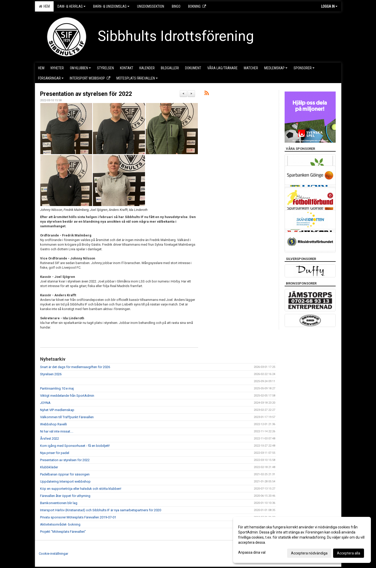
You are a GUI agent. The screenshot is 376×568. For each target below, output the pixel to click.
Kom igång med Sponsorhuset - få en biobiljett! (75, 446)
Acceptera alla (348, 553)
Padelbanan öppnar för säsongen (65, 474)
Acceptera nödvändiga (309, 553)
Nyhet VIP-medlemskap (57, 410)
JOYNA (45, 403)
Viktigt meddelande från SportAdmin (67, 395)
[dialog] (302, 540)
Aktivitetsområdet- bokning (60, 524)
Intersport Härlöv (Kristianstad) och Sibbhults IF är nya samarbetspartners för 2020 (100, 510)
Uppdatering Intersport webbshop (65, 481)
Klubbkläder (49, 467)
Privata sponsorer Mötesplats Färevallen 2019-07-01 (78, 517)
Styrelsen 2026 (51, 374)
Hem (44, 6)
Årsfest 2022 (49, 438)
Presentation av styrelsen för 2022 (86, 93)
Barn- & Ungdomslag (111, 6)
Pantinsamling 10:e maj (57, 388)
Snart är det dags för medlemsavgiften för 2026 (75, 367)
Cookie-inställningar (53, 553)
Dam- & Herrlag (71, 6)
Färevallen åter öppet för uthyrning (65, 496)
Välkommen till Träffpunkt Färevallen (67, 417)
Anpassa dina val (251, 552)
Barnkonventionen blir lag (58, 503)
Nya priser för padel (54, 453)
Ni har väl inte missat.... (56, 431)
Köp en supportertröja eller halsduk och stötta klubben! (80, 489)
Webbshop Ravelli (53, 424)
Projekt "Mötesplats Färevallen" (63, 531)
